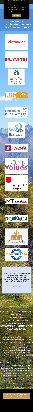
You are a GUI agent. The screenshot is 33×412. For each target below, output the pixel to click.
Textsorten (29, 355)
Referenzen (2, 6)
